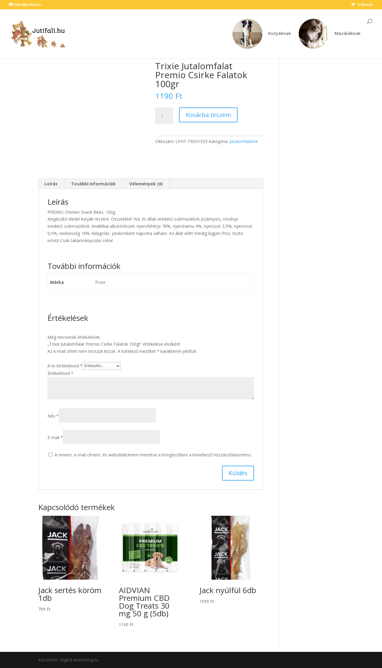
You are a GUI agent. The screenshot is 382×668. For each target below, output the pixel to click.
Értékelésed (60, 373)
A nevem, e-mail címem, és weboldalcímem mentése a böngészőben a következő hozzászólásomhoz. (153, 455)
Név (53, 416)
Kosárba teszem (208, 115)
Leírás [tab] (51, 184)
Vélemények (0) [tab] (146, 184)
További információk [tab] (93, 184)
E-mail (55, 437)
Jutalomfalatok (243, 141)
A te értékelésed (64, 365)
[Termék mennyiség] (164, 115)
